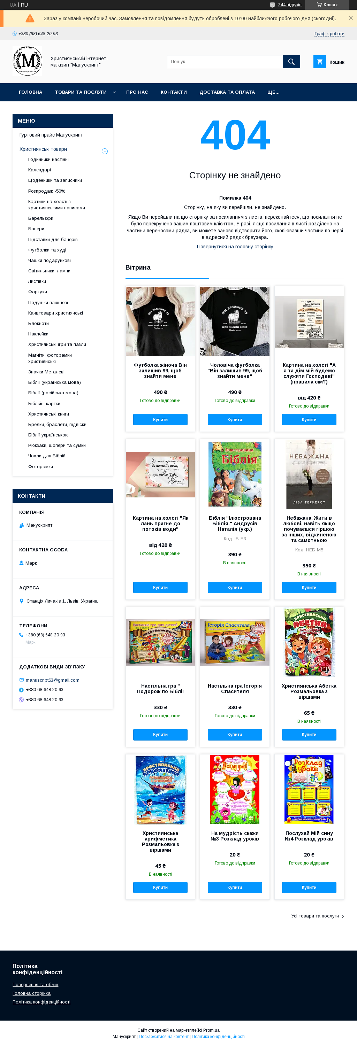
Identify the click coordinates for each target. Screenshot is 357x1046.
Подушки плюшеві (48, 302)
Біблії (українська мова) (54, 382)
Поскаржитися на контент (164, 1036)
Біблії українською (48, 434)
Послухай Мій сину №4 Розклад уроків (309, 836)
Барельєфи (40, 218)
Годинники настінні (48, 159)
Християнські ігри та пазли (57, 344)
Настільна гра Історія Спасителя (235, 688)
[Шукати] (291, 61)
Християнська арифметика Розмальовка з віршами (160, 841)
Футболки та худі (47, 250)
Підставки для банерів (53, 239)
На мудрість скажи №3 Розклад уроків (235, 836)
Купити (160, 419)
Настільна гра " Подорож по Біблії (160, 688)
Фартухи (37, 291)
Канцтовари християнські (55, 313)
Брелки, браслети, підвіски (57, 424)
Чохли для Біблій (47, 455)
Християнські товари (43, 149)
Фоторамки (40, 466)
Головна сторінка (32, 993)
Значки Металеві (46, 371)
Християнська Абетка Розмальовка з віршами (309, 691)
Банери (36, 228)
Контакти (174, 92)
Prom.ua (211, 1030)
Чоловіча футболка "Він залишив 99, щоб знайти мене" (234, 370)
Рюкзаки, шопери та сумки (57, 445)
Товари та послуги (81, 92)
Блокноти (38, 323)
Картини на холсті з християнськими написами (56, 204)
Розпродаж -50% (47, 191)
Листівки (37, 281)
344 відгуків (290, 4)
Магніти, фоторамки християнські (50, 358)
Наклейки (38, 333)
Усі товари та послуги (315, 916)
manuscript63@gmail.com (52, 679)
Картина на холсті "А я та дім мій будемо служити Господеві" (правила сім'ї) (309, 373)
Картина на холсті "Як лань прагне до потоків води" (160, 523)
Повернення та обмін (35, 984)
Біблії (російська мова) (53, 392)
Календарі (39, 169)
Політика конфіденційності (41, 1002)
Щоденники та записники (55, 180)
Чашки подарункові (49, 260)
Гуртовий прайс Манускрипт (51, 135)
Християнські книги (48, 414)
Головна (30, 92)
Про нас (137, 92)
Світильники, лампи (49, 270)
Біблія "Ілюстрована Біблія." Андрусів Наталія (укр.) (235, 523)
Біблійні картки (44, 403)
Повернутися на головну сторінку (235, 246)
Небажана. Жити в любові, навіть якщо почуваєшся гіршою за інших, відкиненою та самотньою (309, 529)
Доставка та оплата (227, 92)
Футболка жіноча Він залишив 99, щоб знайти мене (160, 370)
